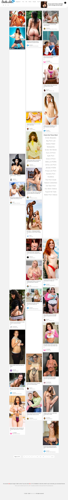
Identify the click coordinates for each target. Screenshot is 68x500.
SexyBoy (31, 128)
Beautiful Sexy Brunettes (17, 393)
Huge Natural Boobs (16, 433)
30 (43, 456)
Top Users (39, 1)
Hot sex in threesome (33, 419)
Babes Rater (50, 144)
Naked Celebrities (50, 183)
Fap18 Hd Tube (50, 192)
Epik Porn (50, 156)
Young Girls (48, 131)
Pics (23, 1)
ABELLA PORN (50, 162)
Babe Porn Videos (50, 195)
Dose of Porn (50, 159)
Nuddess (51, 177)
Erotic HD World (51, 150)
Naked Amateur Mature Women (51, 29)
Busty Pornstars (49, 62)
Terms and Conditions (19, 485)
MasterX (47, 89)
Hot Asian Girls (15, 327)
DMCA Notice (39, 485)
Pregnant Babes (32, 129)
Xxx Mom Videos (51, 189)
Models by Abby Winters (33, 286)
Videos (29, 1)
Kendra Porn (50, 174)
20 (40, 456)
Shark (30, 235)
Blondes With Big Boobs (33, 308)
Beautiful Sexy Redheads (50, 285)
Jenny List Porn (50, 165)
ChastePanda (48, 382)
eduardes (14, 179)
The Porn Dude (50, 180)
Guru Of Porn (51, 153)
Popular (34, 1)
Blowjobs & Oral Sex (16, 203)
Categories (18, 1)
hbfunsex (31, 256)
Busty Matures (48, 383)
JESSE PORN (51, 168)
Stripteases (50, 485)
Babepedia (51, 147)
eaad (13, 202)
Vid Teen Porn (51, 186)
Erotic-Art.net (33, 493)
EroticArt (47, 130)
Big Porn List (50, 141)
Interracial (31, 236)
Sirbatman (48, 28)
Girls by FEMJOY (49, 418)
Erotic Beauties (50, 138)
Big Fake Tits (48, 350)
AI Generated (15, 180)
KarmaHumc (15, 326)
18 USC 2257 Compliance (30, 485)
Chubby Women (32, 257)
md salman (48, 417)
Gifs (26, 1)
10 (37, 456)
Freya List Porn (50, 171)
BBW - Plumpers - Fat (50, 90)
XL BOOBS (48, 61)
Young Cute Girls (32, 165)
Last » (52, 456)
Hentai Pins (45, 485)
